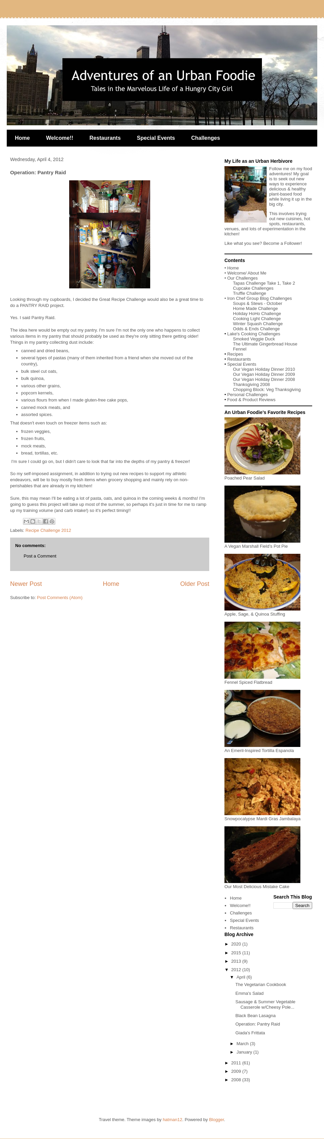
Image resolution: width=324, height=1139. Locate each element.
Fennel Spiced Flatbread (262, 680)
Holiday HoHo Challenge (257, 313)
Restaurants (104, 138)
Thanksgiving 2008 (251, 384)
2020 (236, 944)
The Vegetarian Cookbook (260, 984)
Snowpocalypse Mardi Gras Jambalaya (262, 816)
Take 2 (288, 283)
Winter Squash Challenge (257, 323)
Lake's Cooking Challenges (253, 333)
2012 (236, 969)
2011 (236, 1062)
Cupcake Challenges (253, 288)
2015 (236, 952)
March (243, 1043)
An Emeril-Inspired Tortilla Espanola (262, 748)
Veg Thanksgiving (283, 389)
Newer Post (26, 583)
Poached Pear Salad (262, 475)
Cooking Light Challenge (257, 318)
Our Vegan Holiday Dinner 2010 (264, 369)
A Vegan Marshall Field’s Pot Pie (262, 544)
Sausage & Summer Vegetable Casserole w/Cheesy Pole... (265, 1004)
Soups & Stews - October (257, 303)
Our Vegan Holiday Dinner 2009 (264, 374)
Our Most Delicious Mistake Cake (262, 884)
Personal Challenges (247, 394)
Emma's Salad (249, 993)
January (245, 1052)
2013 (236, 961)
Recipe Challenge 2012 (48, 530)
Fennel (239, 349)
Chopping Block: (249, 389)
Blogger (216, 1119)
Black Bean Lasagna (255, 1015)
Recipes (235, 354)
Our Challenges (242, 278)
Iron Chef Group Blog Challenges (259, 298)
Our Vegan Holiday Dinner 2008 (264, 379)
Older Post (194, 583)
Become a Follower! (282, 243)
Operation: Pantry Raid (257, 1024)
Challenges (205, 138)
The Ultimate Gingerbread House (265, 343)
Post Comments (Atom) (60, 597)
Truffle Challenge (249, 293)
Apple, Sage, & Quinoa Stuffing (262, 611)
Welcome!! (59, 138)
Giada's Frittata (250, 1032)
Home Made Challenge (255, 308)
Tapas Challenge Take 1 (256, 283)
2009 (236, 1071)
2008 (236, 1079)
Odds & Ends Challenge (256, 328)
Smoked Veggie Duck (254, 338)
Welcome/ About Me (246, 273)
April (242, 977)
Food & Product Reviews (251, 399)
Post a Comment (40, 556)
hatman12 (172, 1119)
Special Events (156, 138)
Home (22, 138)
